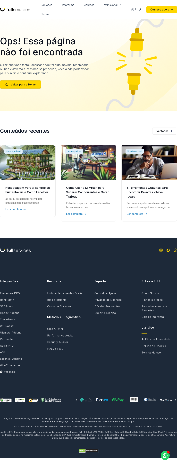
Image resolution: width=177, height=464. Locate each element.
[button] (76, 406)
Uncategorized (13, 157)
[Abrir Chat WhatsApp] (165, 455)
